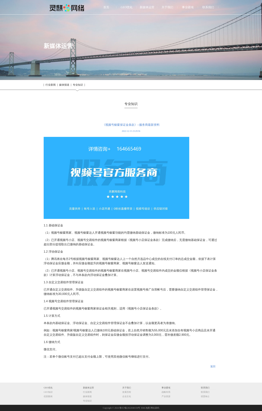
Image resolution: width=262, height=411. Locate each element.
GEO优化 (48, 387)
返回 (212, 366)
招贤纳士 (205, 396)
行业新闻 (50, 85)
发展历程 (126, 392)
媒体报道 (64, 85)
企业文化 (126, 396)
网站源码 (154, 408)
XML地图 (145, 408)
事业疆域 (166, 387)
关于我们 (126, 387)
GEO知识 (48, 392)
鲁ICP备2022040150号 (129, 408)
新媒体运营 (88, 387)
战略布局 (166, 392)
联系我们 (205, 387)
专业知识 (78, 85)
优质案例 (48, 396)
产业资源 (166, 396)
